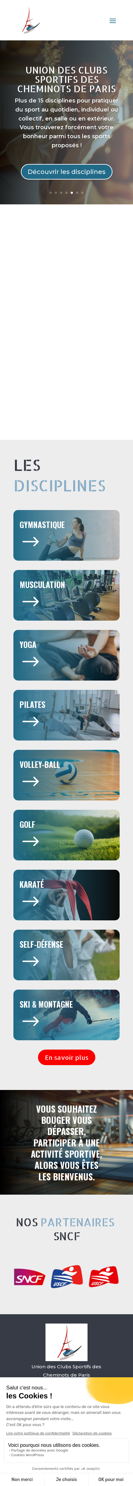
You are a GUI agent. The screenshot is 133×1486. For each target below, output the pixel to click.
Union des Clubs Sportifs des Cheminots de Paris (66, 79)
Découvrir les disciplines (67, 171)
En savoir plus (66, 1057)
